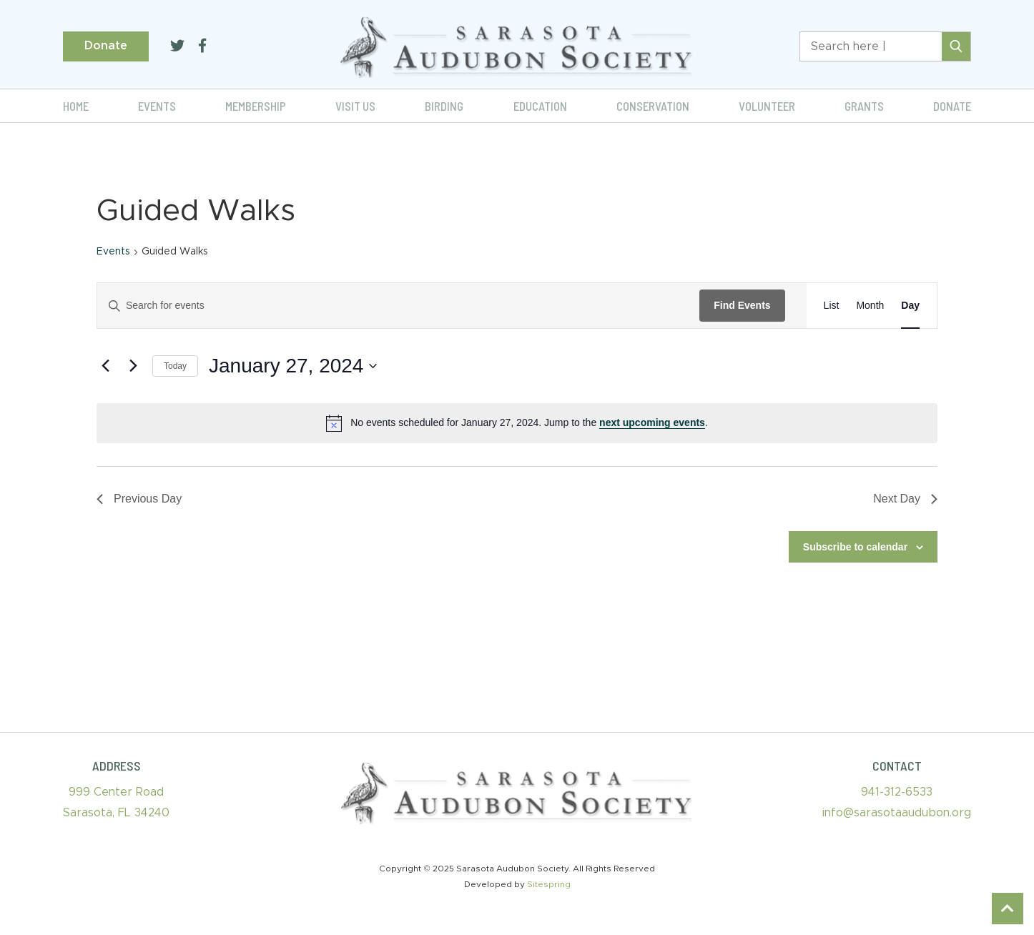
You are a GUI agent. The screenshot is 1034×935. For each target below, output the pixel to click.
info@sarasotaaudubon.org (896, 812)
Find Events (742, 305)
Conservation (652, 106)
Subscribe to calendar (855, 547)
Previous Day (139, 499)
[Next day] (133, 366)
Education (540, 106)
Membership (255, 106)
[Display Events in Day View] (910, 305)
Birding (444, 106)
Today (175, 366)
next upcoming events (652, 422)
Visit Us (355, 106)
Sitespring (549, 884)
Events (157, 106)
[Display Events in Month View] (870, 305)
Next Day (905, 499)
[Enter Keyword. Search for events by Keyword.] (398, 305)
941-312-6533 (896, 792)
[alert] (517, 423)
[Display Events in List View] (831, 305)
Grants (864, 106)
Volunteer (767, 106)
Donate (105, 45)
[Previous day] (105, 366)
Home (76, 106)
